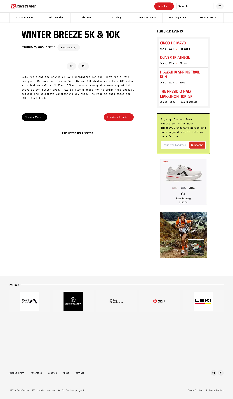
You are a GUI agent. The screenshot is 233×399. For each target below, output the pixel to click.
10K (83, 66)
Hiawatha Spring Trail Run (180, 74)
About (66, 372)
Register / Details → (118, 117)
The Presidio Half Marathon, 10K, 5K (176, 94)
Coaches (52, 372)
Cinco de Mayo (173, 42)
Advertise (36, 372)
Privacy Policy (215, 390)
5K (71, 66)
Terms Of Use (195, 390)
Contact (79, 372)
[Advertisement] (116, 339)
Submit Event (16, 372)
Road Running (68, 47)
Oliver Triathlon (175, 57)
